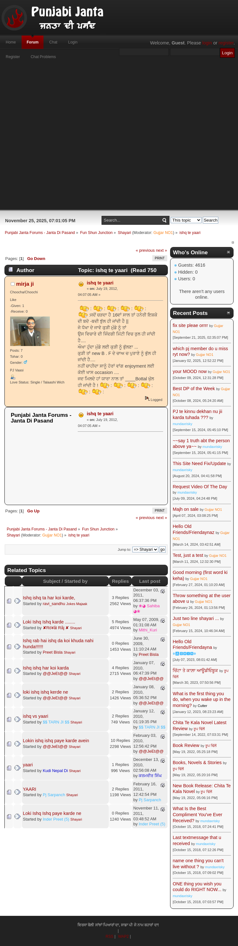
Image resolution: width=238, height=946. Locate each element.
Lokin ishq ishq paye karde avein (56, 740)
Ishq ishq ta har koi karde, (49, 597)
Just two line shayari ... (196, 618)
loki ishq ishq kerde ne (45, 692)
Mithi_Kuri (148, 630)
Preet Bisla (53, 652)
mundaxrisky (182, 424)
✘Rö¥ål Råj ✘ (56, 627)
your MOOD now (190, 371)
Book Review (186, 745)
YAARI (29, 789)
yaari (28, 764)
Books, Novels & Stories (197, 762)
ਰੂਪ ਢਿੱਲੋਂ (199, 729)
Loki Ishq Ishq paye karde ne (52, 813)
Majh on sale (186, 509)
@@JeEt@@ (55, 673)
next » (161, 250)
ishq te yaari (100, 282)
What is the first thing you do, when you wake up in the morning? (201, 699)
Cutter (202, 706)
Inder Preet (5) (56, 819)
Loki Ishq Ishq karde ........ (49, 621)
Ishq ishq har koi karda (46, 667)
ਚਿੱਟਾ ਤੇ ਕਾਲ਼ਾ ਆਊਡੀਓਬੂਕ (195, 670)
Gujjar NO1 (163, 232)
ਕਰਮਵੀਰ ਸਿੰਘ (150, 775)
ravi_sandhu (54, 603)
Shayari (76, 628)
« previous (145, 250)
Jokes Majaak (76, 604)
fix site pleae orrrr (190, 325)
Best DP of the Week (194, 388)
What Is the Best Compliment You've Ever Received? (197, 814)
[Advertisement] (106, 138)
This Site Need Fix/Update (199, 463)
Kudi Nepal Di (55, 770)
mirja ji (25, 284)
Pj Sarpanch (54, 794)
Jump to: (124, 549)
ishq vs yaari (35, 716)
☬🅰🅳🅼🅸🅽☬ (184, 654)
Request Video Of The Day (200, 486)
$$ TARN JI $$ (56, 722)
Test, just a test (188, 555)
